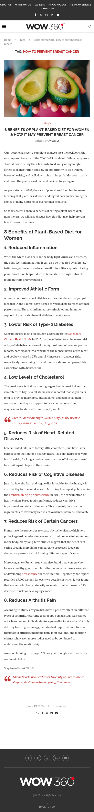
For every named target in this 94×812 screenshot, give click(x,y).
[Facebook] (35, 15)
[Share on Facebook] (42, 713)
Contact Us (47, 8)
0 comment (59, 706)
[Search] (90, 26)
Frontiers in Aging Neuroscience (29, 495)
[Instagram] (46, 15)
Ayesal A (54, 140)
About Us (5, 4)
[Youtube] (58, 15)
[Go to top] (47, 807)
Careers (40, 4)
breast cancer (30, 574)
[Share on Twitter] (46, 713)
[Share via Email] (56, 713)
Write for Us (23, 4)
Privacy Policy (57, 4)
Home (7, 40)
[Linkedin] (52, 15)
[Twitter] (41, 15)
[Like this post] (37, 713)
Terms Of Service (80, 4)
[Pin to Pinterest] (51, 713)
